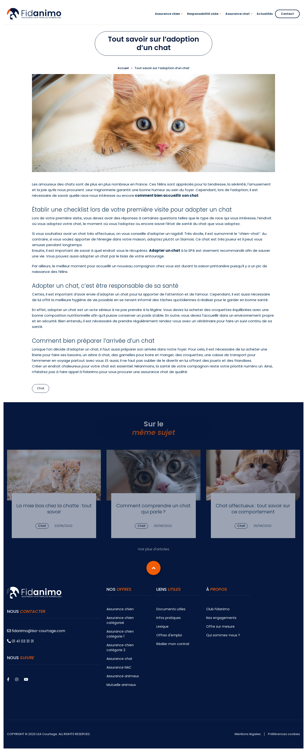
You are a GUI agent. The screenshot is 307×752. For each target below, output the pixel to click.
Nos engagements (221, 617)
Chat (40, 388)
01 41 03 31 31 (20, 641)
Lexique (162, 626)
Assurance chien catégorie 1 (120, 634)
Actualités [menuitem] (265, 14)
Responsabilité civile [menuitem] (204, 18)
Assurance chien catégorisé (120, 620)
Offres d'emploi (169, 635)
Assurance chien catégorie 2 (120, 647)
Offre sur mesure (220, 626)
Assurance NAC (118, 667)
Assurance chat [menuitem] (239, 18)
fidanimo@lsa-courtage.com (36, 631)
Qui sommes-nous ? (223, 635)
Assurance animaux (122, 676)
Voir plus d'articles (153, 549)
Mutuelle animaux (121, 684)
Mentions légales (248, 734)
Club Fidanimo (218, 609)
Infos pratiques (168, 617)
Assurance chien (120, 609)
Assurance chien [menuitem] (169, 18)
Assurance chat (119, 658)
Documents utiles (170, 609)
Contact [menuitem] (287, 14)
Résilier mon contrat (172, 644)
